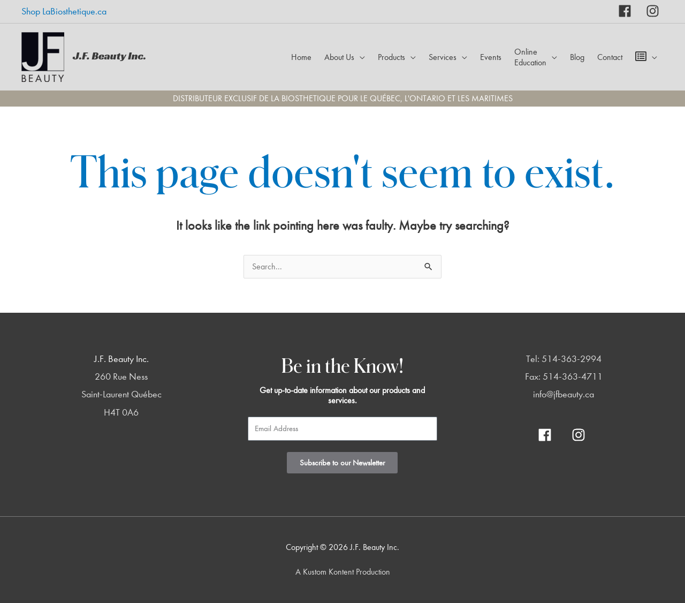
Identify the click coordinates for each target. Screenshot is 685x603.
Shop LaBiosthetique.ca (63, 11)
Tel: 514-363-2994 (564, 359)
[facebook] (632, 11)
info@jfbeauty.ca (563, 394)
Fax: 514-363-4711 (564, 376)
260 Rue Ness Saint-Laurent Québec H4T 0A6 (121, 394)
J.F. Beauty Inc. (109, 56)
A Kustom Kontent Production (342, 572)
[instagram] (652, 11)
